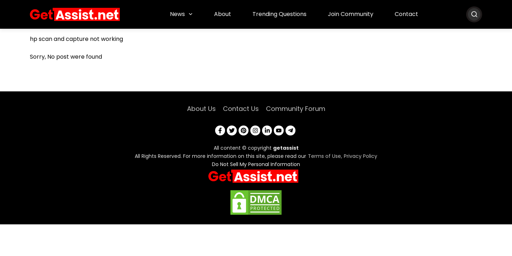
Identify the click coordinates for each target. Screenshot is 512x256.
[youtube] (279, 130)
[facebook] (220, 130)
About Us (201, 108)
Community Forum (295, 108)
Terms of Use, (325, 156)
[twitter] (232, 130)
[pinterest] (244, 130)
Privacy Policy (360, 156)
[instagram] (255, 130)
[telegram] (290, 130)
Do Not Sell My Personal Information (256, 164)
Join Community (350, 14)
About (222, 14)
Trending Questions (279, 14)
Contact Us (241, 108)
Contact (406, 14)
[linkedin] (267, 130)
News (177, 14)
